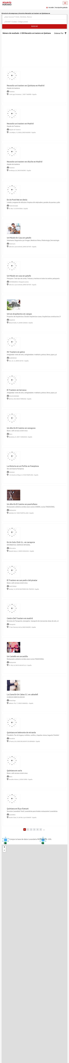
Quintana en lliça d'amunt (18, 809)
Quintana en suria (14, 770)
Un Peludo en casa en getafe (19, 276)
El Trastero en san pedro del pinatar (22, 580)
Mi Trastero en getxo (16, 352)
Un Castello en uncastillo (17, 656)
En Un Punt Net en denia (17, 200)
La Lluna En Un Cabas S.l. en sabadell (22, 694)
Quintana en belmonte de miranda (21, 732)
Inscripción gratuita (61, 7)
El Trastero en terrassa (16, 390)
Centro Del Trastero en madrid (20, 618)
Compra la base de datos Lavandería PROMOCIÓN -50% (30, 839)
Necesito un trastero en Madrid (20, 124)
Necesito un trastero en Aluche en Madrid (24, 162)
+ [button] (4, 847)
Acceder (51, 7)
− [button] (4, 850)
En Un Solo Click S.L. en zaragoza (21, 542)
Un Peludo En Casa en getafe (19, 238)
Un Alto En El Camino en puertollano (22, 504)
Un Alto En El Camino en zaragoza (21, 428)
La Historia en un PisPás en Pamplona (23, 466)
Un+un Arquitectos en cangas (19, 314)
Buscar (34, 26)
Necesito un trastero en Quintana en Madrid (25, 85)
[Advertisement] (34, 49)
